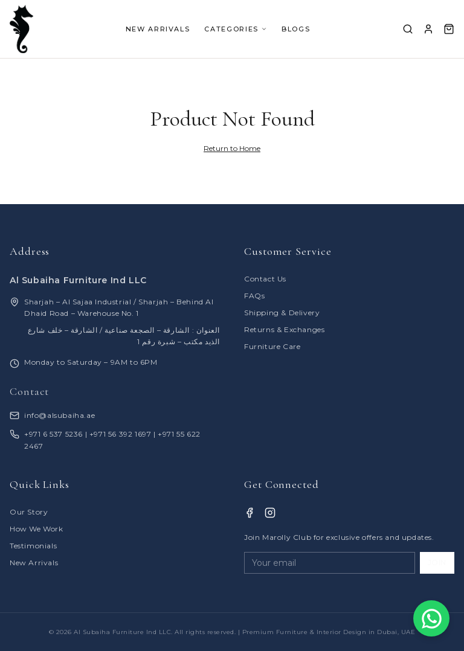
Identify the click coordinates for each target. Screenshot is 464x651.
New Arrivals (34, 562)
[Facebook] (249, 512)
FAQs (254, 295)
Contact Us (265, 278)
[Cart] (448, 29)
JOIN (437, 562)
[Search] (407, 29)
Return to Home (232, 148)
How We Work (36, 528)
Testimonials (33, 545)
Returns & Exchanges (284, 329)
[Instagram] (270, 512)
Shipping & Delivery (282, 312)
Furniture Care (272, 346)
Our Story (29, 511)
